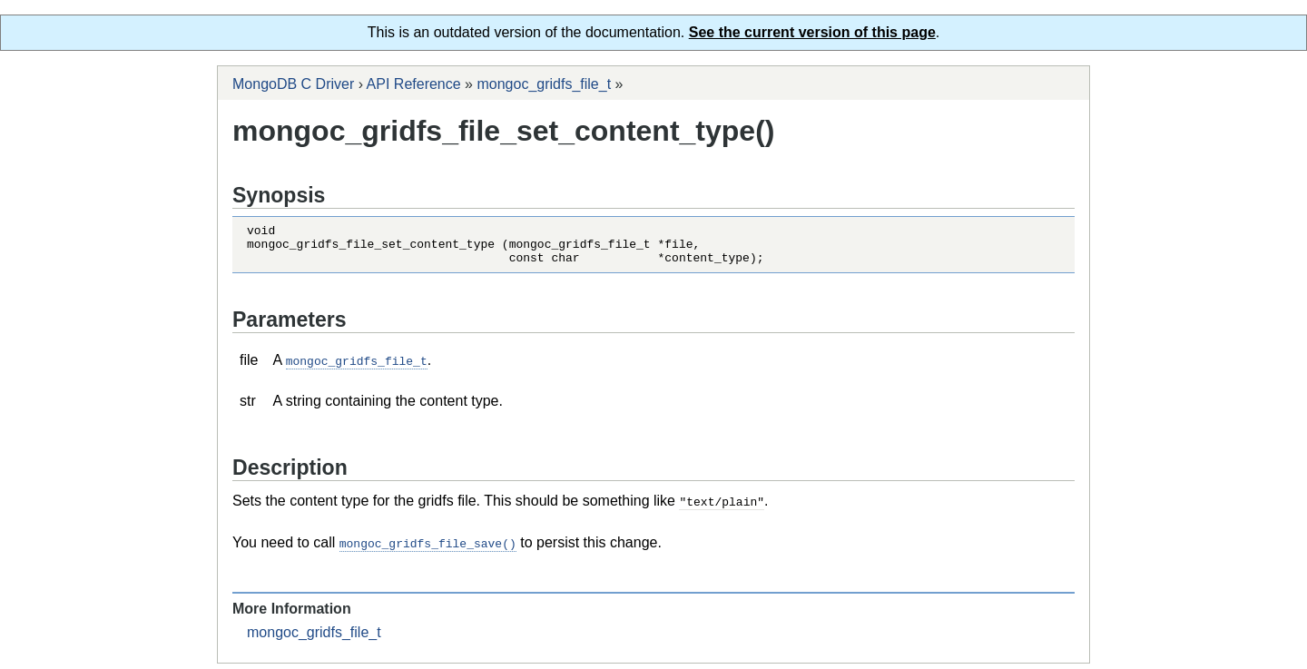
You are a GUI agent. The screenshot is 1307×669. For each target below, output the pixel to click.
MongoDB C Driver (293, 84)
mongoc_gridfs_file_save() (427, 549)
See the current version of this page (812, 32)
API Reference (414, 84)
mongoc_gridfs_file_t (544, 84)
